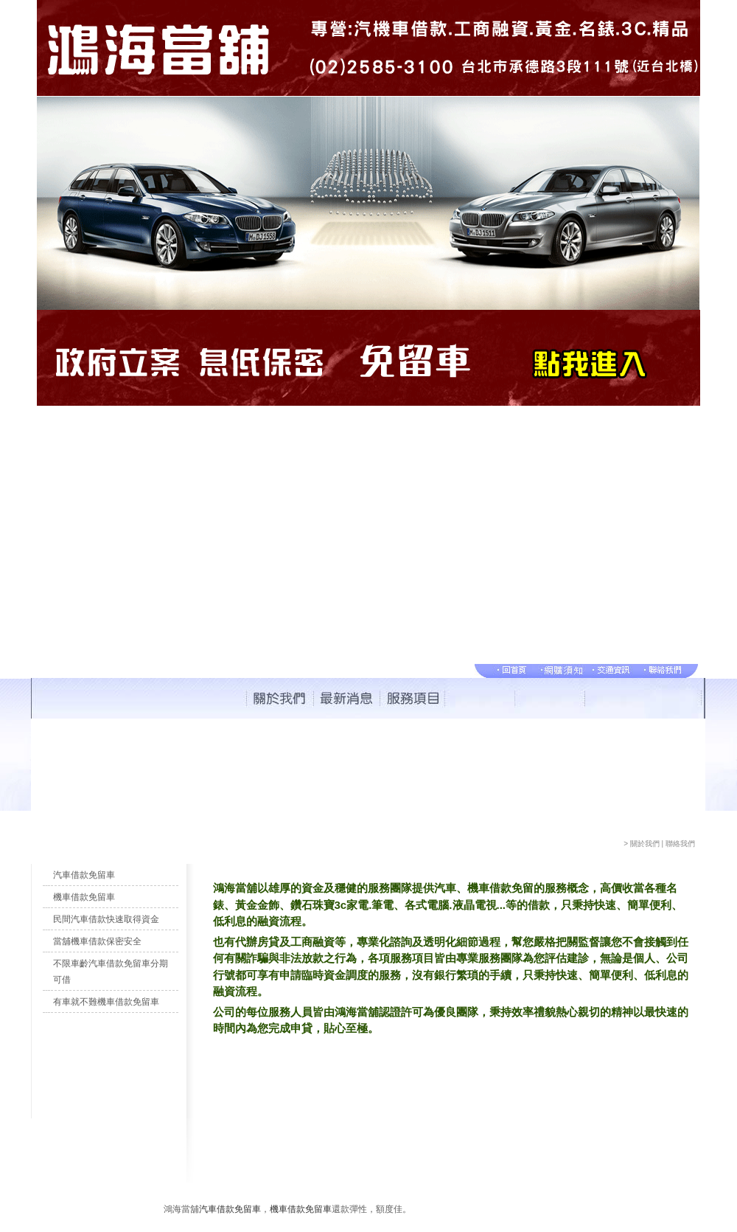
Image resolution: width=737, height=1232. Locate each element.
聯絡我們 (680, 844)
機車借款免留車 (84, 897)
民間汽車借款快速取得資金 (106, 919)
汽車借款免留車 (84, 875)
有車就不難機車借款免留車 (106, 1002)
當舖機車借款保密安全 (97, 941)
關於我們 (645, 844)
